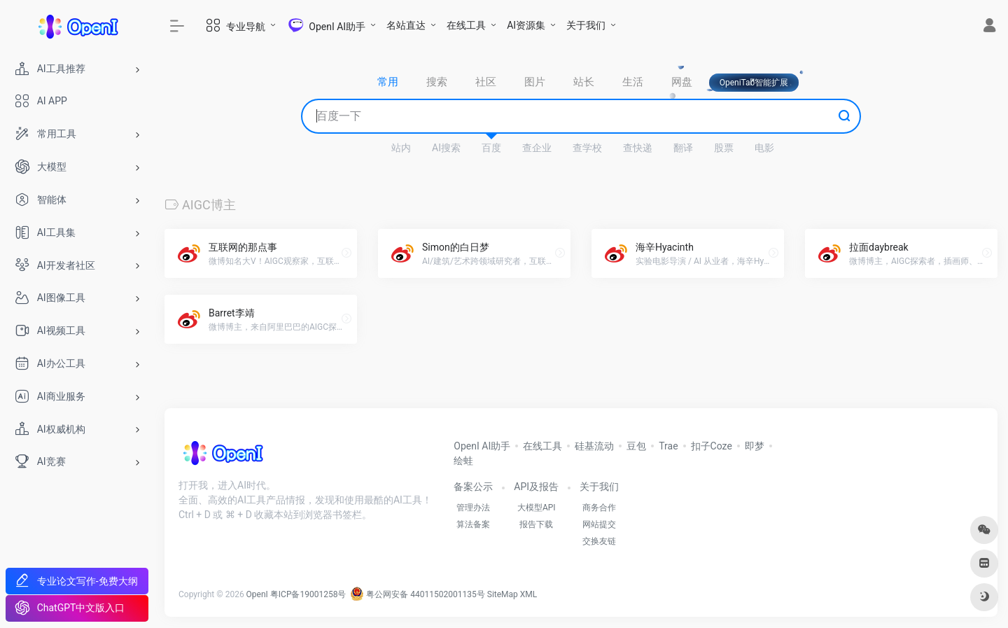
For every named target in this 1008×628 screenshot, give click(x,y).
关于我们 (586, 25)
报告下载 (536, 524)
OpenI (257, 594)
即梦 (754, 446)
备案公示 (473, 486)
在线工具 (466, 25)
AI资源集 (526, 25)
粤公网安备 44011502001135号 (417, 594)
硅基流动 (594, 446)
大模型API (536, 507)
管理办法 (473, 507)
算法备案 (473, 524)
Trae (668, 446)
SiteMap (502, 594)
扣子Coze (711, 446)
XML (528, 594)
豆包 (636, 446)
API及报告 (536, 486)
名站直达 (406, 25)
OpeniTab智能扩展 (754, 83)
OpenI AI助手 (482, 446)
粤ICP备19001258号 (308, 594)
